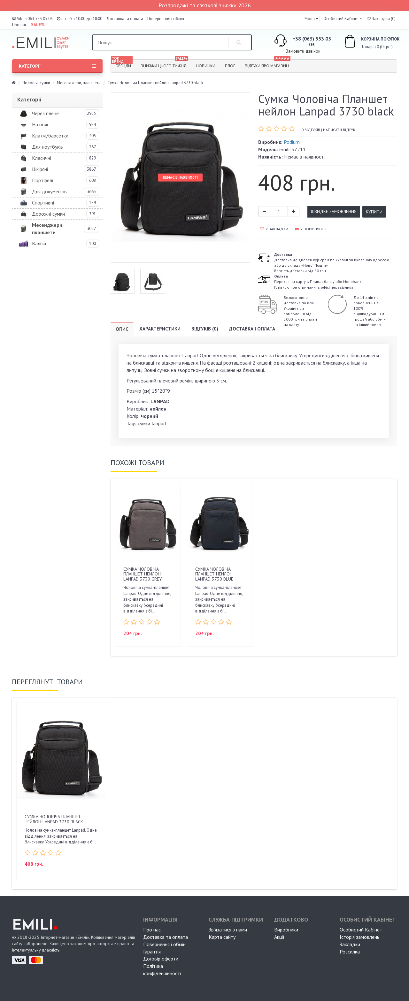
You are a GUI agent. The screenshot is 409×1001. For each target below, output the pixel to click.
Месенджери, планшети (79, 82)
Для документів (49, 191)
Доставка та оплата (124, 18)
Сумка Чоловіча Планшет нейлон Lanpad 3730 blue (214, 574)
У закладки (274, 228)
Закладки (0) (381, 18)
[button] (311, 18)
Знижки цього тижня (164, 64)
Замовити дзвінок (303, 51)
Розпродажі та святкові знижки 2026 (204, 5)
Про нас (19, 24)
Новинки (205, 66)
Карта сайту (222, 937)
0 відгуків (310, 129)
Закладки (350, 944)
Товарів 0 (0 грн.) (364, 42)
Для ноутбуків (47, 147)
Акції (279, 937)
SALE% (38, 24)
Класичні (41, 158)
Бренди (122, 64)
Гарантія (152, 951)
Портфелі (42, 180)
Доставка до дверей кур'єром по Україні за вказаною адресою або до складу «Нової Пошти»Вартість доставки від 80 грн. (331, 262)
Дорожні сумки (48, 214)
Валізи (39, 243)
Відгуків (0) (204, 329)
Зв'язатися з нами (228, 929)
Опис (122, 329)
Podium (292, 142)
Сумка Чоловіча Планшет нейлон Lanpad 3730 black (54, 819)
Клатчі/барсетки (50, 135)
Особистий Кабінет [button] (340, 18)
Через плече (45, 113)
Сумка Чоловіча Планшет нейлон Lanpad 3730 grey (142, 574)
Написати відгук (339, 129)
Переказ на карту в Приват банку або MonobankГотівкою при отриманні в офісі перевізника (317, 281)
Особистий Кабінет (361, 929)
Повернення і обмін (165, 18)
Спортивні (43, 202)
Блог (230, 66)
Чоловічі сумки (36, 82)
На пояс (40, 124)
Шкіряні (40, 169)
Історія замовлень (359, 937)
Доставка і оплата (252, 329)
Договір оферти (160, 958)
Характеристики (160, 329)
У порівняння (311, 228)
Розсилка (350, 951)
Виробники (286, 929)
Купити (374, 212)
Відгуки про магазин (267, 64)
